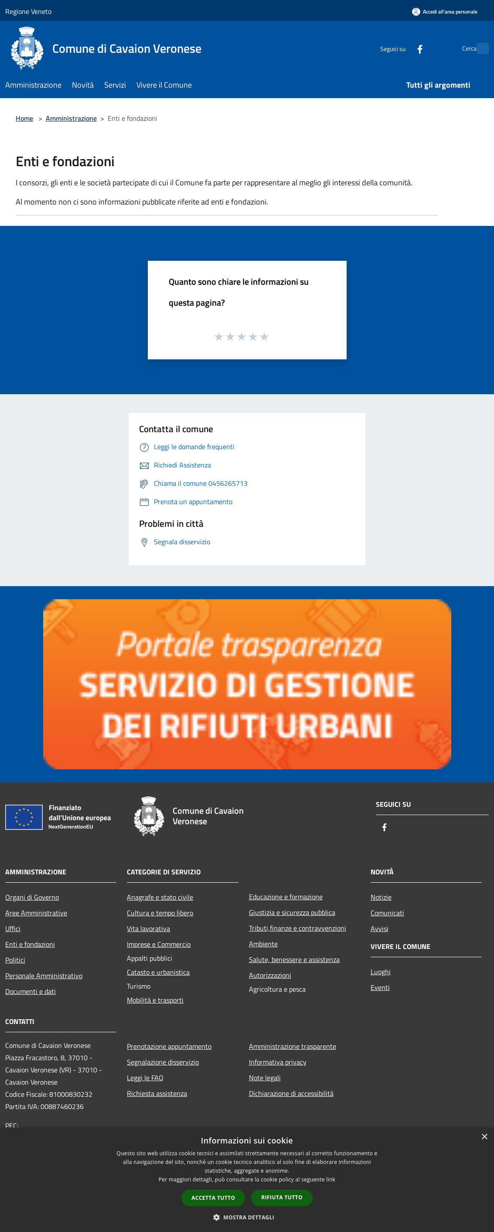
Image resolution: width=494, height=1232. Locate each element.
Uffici (12, 928)
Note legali (265, 1077)
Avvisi (379, 928)
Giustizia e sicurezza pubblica (292, 912)
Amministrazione (71, 118)
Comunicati (387, 913)
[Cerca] (478, 48)
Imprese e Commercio (159, 944)
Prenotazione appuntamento (169, 1046)
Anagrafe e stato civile (160, 897)
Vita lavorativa (148, 928)
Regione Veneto (28, 11)
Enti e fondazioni (30, 944)
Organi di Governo (32, 897)
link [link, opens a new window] (330, 1179)
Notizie (381, 897)
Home (24, 118)
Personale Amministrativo (43, 975)
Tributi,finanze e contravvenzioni (297, 928)
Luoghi (381, 971)
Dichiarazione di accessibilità (291, 1093)
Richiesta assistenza (157, 1093)
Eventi (380, 987)
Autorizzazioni (270, 975)
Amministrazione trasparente (292, 1046)
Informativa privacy (278, 1062)
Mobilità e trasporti (155, 1000)
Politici (15, 960)
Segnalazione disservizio (163, 1062)
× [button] (484, 1137)
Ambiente (263, 944)
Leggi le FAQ (145, 1077)
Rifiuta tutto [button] (282, 1197)
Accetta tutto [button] (213, 1197)
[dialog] (247, 1180)
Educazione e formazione (286, 896)
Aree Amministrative (36, 913)
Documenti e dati (30, 991)
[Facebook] (400, 48)
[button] (247, 1217)
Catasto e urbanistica (158, 972)
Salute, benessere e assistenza (294, 959)
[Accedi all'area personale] (445, 11)
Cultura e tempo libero (160, 913)
